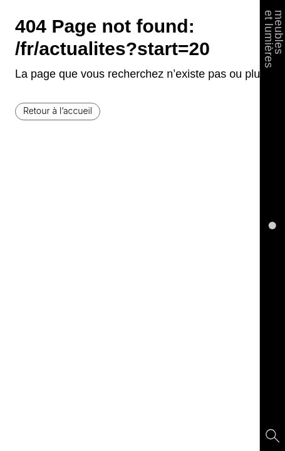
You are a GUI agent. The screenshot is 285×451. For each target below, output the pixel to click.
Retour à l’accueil (57, 110)
